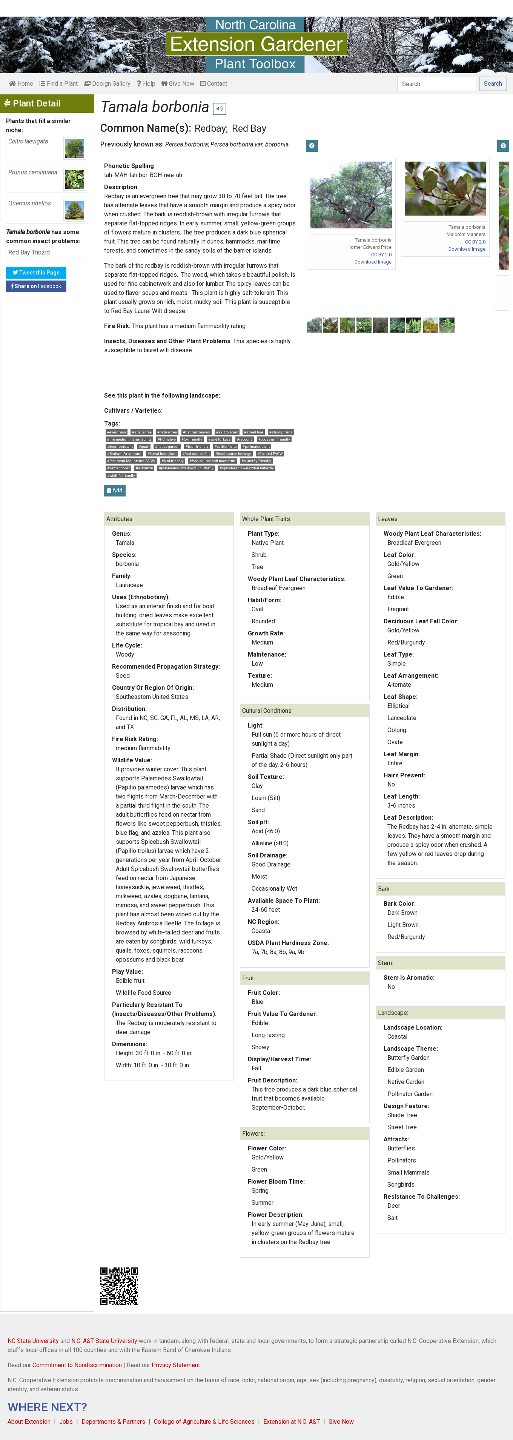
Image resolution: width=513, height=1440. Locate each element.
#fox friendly (191, 439)
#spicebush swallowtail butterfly (247, 468)
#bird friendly (172, 461)
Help (146, 83)
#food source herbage (233, 454)
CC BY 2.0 (381, 254)
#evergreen (116, 432)
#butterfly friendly (256, 461)
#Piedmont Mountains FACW (131, 461)
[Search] (436, 84)
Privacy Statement (176, 1365)
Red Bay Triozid (29, 252)
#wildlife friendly (121, 475)
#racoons (245, 439)
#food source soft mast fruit (212, 461)
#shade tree (142, 432)
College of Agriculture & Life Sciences (204, 1421)
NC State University (33, 1340)
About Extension (29, 1421)
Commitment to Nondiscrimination (77, 1365)
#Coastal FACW (270, 454)
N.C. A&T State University (104, 1340)
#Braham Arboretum (124, 454)
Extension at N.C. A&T (291, 1421)
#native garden (167, 446)
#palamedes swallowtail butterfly (186, 468)
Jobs (66, 1421)
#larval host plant (162, 454)
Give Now (177, 83)
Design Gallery (107, 83)
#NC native (167, 439)
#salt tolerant (227, 432)
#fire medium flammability (129, 439)
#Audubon (144, 468)
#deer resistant (120, 446)
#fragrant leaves (196, 432)
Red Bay (249, 128)
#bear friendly (197, 446)
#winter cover (118, 468)
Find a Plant (58, 83)
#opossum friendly (274, 439)
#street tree (253, 432)
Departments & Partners (113, 1421)
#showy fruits (281, 432)
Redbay (210, 128)
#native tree (167, 432)
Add (114, 490)
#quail (144, 446)
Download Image (373, 262)
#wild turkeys (219, 439)
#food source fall (196, 454)
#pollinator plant (256, 446)
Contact (213, 83)
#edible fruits (226, 446)
